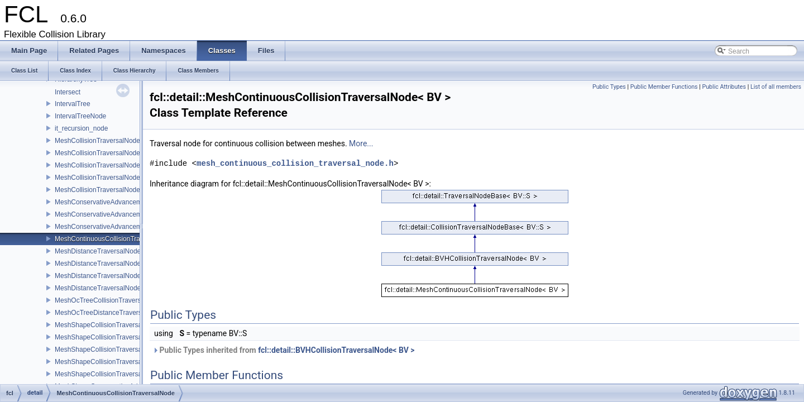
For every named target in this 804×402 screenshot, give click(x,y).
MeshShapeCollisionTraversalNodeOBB (114, 349)
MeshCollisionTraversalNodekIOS (105, 153)
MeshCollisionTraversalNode (97, 141)
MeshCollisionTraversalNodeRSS (104, 190)
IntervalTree (72, 104)
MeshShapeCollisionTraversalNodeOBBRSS (121, 362)
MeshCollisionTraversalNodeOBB (104, 165)
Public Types (609, 86)
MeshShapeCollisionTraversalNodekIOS (114, 337)
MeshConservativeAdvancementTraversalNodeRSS (132, 227)
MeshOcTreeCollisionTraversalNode (108, 300)
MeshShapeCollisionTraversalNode (107, 325)
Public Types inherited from (283, 350)
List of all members (775, 86)
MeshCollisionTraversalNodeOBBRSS (111, 177)
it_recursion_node (81, 128)
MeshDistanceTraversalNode (98, 251)
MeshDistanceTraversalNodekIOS (105, 263)
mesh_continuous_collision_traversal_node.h (295, 163)
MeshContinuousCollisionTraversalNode (114, 239)
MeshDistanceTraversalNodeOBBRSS (112, 276)
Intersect (67, 92)
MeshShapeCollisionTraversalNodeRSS (114, 374)
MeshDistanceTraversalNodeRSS (105, 288)
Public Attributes (724, 86)
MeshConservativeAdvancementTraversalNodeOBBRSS (139, 214)
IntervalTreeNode (80, 116)
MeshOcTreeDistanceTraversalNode (109, 313)
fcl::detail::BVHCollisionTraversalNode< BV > (336, 350)
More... (361, 143)
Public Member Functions (664, 86)
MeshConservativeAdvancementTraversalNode (125, 202)
